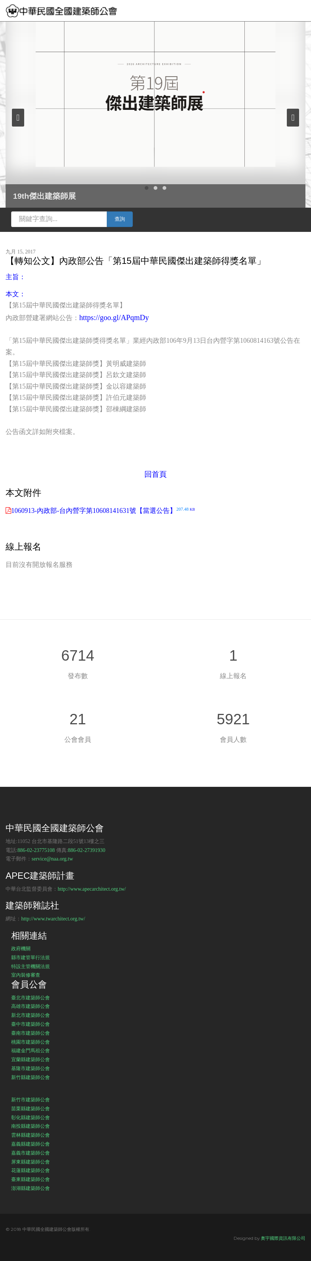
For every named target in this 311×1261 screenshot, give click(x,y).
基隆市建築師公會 (30, 1068)
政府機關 (21, 948)
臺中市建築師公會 (30, 1024)
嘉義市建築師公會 (30, 1153)
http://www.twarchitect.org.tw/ (53, 919)
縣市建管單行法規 (30, 957)
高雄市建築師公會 (30, 1006)
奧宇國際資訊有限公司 (283, 1238)
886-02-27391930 (86, 850)
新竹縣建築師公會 (30, 1077)
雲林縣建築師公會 (30, 1135)
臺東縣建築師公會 (30, 1179)
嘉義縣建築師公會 (30, 1144)
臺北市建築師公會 (30, 997)
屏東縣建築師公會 (30, 1162)
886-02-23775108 (36, 850)
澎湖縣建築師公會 (30, 1188)
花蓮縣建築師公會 (30, 1170)
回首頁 (155, 474)
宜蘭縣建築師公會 (30, 1059)
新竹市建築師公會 (30, 1099)
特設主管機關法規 (30, 966)
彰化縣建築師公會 (30, 1117)
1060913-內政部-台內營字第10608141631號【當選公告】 (103, 510)
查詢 (120, 219)
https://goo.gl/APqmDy (114, 317)
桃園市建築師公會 (30, 1042)
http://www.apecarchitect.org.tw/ (92, 889)
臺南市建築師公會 (30, 1033)
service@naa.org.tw (52, 859)
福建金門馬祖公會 (30, 1050)
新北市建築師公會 (30, 1015)
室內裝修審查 (25, 975)
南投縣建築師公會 (30, 1126)
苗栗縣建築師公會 (30, 1108)
